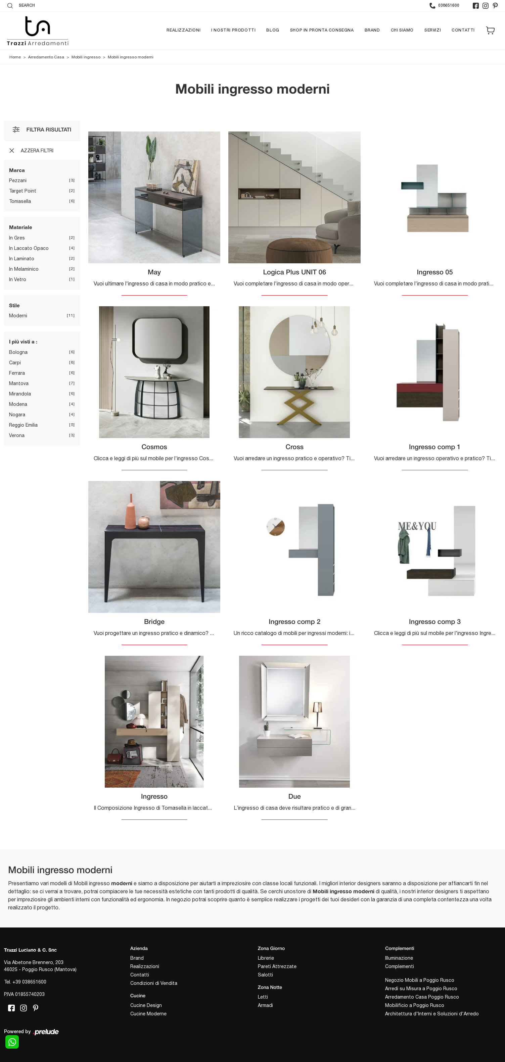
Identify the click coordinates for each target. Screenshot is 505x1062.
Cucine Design (146, 1005)
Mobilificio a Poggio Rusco (414, 1005)
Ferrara (17, 373)
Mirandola (20, 393)
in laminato (21, 258)
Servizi (432, 30)
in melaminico (24, 269)
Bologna (18, 352)
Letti (263, 997)
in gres (17, 238)
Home (15, 57)
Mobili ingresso (86, 57)
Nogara (17, 414)
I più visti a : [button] (23, 341)
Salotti (265, 974)
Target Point (22, 191)
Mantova (19, 383)
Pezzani (18, 180)
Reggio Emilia (23, 425)
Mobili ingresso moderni (130, 57)
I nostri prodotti (233, 30)
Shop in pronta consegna (322, 30)
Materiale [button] (20, 227)
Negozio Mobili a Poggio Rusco (419, 980)
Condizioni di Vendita (153, 983)
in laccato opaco (29, 248)
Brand (372, 30)
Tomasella (20, 201)
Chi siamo (402, 30)
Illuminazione (399, 958)
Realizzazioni (183, 30)
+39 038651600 (29, 982)
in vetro (17, 279)
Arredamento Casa (46, 57)
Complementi (399, 966)
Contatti (463, 30)
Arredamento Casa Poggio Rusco (422, 997)
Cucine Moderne (148, 1013)
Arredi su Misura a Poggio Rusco (421, 988)
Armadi (265, 1005)
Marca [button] (17, 170)
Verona (17, 435)
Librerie (266, 958)
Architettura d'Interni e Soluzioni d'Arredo (432, 1013)
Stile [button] (14, 305)
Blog (272, 30)
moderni (18, 315)
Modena (18, 404)
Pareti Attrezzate (277, 966)
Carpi (15, 362)
